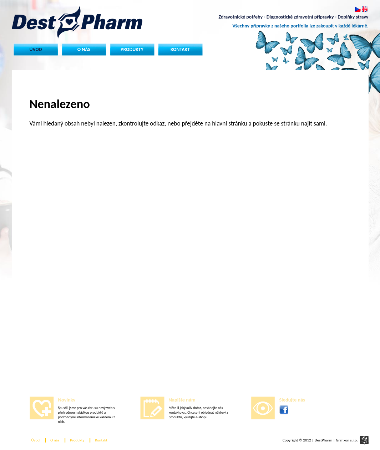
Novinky (67, 400)
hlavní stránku (229, 123)
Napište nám (182, 400)
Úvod (35, 49)
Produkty (132, 49)
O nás (84, 49)
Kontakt (180, 49)
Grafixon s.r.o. (347, 440)
